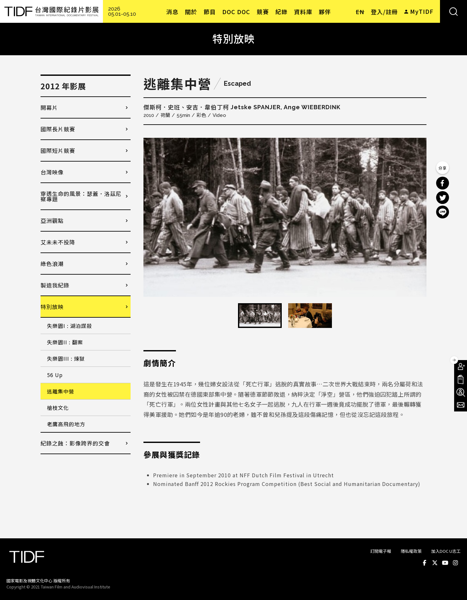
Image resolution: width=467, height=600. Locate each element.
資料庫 (303, 11)
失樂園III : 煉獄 (66, 358)
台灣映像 (52, 172)
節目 (210, 11)
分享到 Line (442, 212)
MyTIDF (422, 11)
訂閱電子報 (380, 551)
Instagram (455, 563)
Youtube (445, 563)
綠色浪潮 (52, 264)
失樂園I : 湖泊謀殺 (69, 326)
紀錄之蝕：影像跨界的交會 (75, 443)
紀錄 (281, 11)
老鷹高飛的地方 (66, 424)
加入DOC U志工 (446, 551)
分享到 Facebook (442, 183)
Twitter (435, 563)
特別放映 (52, 307)
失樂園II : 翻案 (65, 342)
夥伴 (325, 11)
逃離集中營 (60, 391)
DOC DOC (236, 11)
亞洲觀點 (52, 220)
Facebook (424, 563)
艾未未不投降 (58, 242)
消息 (172, 11)
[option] (284, 217)
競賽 (263, 11)
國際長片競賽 (58, 129)
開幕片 (49, 107)
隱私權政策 (411, 551)
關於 (191, 11)
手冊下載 (460, 379)
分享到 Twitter (442, 197)
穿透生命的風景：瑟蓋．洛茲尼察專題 (81, 196)
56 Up (55, 375)
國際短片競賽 (58, 150)
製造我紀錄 (55, 285)
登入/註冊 (384, 11)
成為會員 (460, 366)
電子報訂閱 (460, 405)
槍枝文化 (58, 407)
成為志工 (460, 392)
